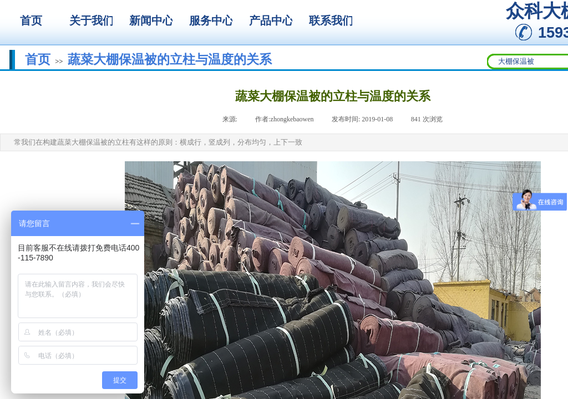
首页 (37, 59)
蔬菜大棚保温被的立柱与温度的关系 (170, 59)
